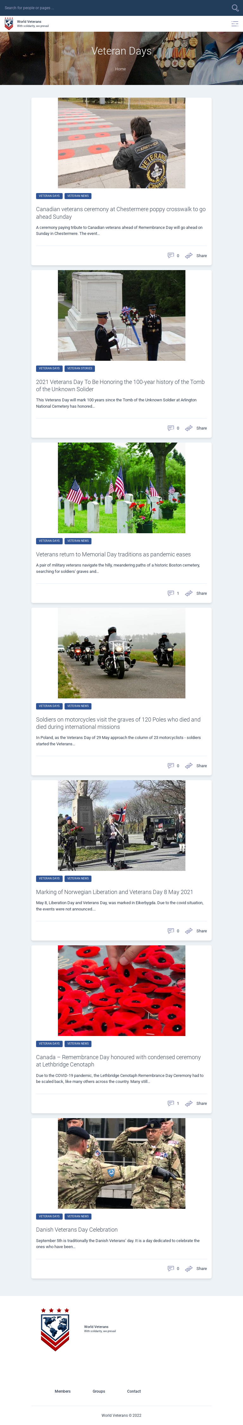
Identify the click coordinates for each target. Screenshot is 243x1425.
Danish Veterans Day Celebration (77, 1229)
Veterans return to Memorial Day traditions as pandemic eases (113, 554)
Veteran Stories (79, 368)
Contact (134, 1391)
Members (63, 1391)
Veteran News (78, 196)
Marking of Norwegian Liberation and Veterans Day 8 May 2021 (114, 892)
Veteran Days (49, 196)
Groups (99, 1391)
